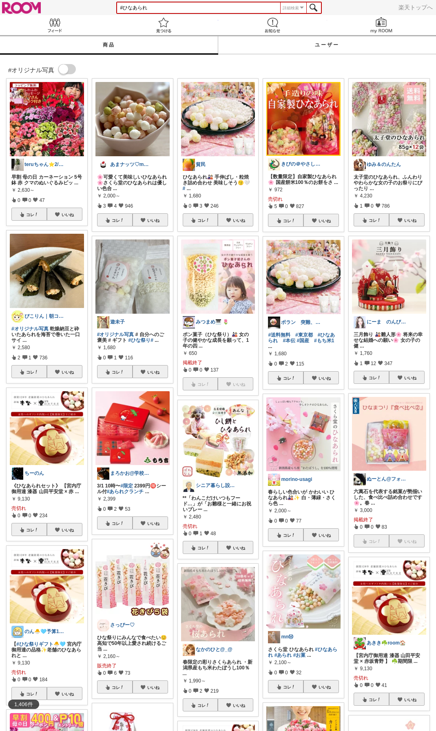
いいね (68, 215)
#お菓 (299, 655)
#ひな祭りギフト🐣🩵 (41, 644)
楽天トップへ (415, 7)
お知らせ (272, 25)
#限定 (126, 486)
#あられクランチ (125, 491)
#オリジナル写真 (30, 329)
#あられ (283, 655)
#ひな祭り (139, 340)
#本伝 (289, 340)
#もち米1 (324, 340)
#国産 (303, 340)
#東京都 (304, 335)
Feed (54, 25)
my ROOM (381, 25)
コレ (32, 215)
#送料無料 (279, 335)
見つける (163, 25)
